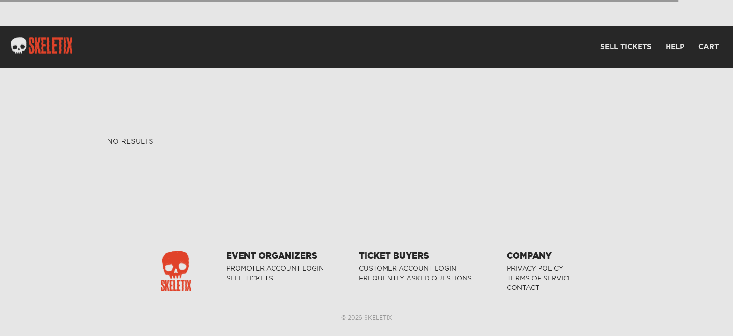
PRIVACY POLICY (535, 269)
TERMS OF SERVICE (539, 278)
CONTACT (523, 288)
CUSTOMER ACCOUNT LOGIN (407, 269)
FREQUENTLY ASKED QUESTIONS (415, 278)
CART (708, 46)
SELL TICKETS (249, 278)
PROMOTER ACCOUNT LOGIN (275, 269)
